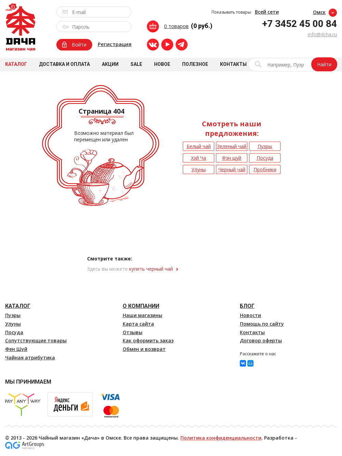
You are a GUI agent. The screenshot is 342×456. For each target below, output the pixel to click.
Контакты (233, 64)
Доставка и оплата (64, 64)
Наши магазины (142, 315)
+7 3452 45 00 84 (299, 23)
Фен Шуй (16, 349)
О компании (141, 306)
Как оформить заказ (148, 340)
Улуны (13, 323)
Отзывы (132, 332)
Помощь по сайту (262, 323)
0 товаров (176, 26)
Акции (110, 64)
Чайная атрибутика (30, 357)
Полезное (195, 64)
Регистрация (115, 44)
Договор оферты (261, 340)
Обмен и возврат (144, 349)
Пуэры (12, 315)
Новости (250, 315)
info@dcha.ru (322, 34)
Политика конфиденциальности (220, 437)
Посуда (14, 332)
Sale (136, 64)
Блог (247, 306)
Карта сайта (138, 323)
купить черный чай (151, 269)
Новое (162, 64)
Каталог (16, 64)
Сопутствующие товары (36, 340)
